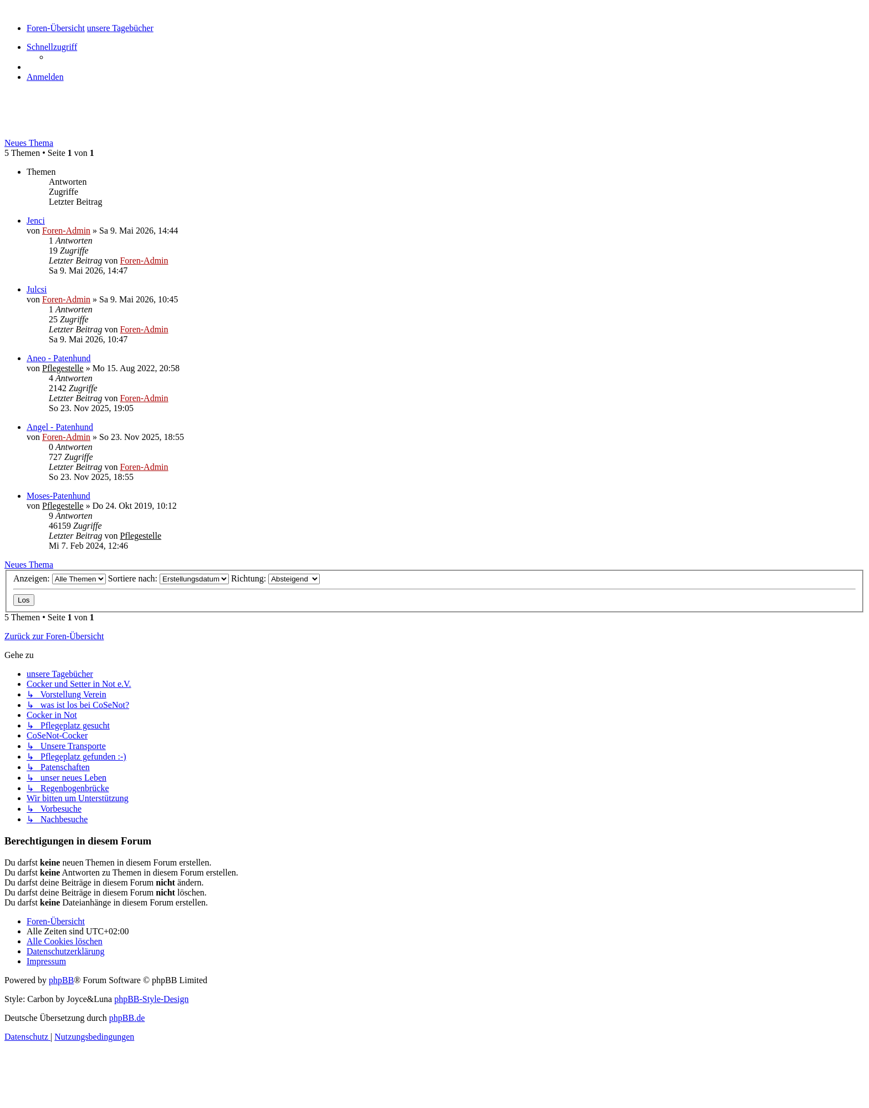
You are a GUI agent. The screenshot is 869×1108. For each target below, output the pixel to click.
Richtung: (275, 578)
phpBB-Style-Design (151, 999)
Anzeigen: (59, 578)
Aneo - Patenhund (59, 358)
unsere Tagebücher (58, 119)
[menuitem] (45, 77)
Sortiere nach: (168, 578)
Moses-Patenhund (58, 495)
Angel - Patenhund (60, 427)
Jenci (36, 220)
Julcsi (37, 289)
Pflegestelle (63, 368)
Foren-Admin (66, 230)
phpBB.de (127, 1018)
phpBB (61, 980)
